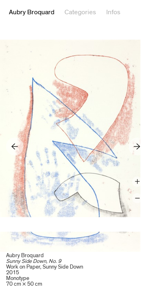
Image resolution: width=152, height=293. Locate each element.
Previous (15, 146)
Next (137, 146)
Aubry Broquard (31, 12)
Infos (113, 12)
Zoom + (137, 182)
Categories (80, 12)
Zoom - (137, 198)
